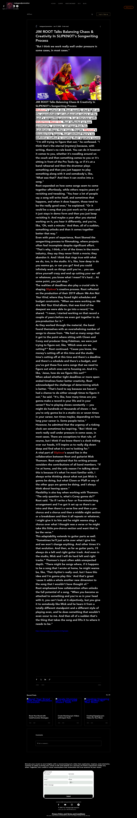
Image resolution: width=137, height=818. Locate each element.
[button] (128, 7)
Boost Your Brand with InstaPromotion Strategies (38, 717)
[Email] (55, 782)
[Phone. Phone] (82, 782)
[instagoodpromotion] (23, 3)
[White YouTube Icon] (65, 805)
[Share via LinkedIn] (45, 679)
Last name (71, 774)
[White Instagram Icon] (72, 805)
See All (108, 695)
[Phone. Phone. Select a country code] (71, 782)
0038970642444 (71, 809)
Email (46, 779)
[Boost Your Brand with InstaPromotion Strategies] (40, 705)
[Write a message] (68, 790)
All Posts (29, 14)
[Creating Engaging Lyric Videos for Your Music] (97, 705)
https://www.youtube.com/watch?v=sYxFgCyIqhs (52, 631)
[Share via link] (49, 679)
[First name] (55, 777)
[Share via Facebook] (36, 679)
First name (47, 774)
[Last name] (80, 777)
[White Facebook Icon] (4, 6)
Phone (70, 779)
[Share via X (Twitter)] (41, 679)
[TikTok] (17, 6)
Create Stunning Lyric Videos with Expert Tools (68, 717)
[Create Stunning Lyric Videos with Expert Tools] (68, 705)
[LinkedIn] (14, 6)
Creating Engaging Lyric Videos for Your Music (95, 717)
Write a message (48, 785)
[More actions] (100, 26)
